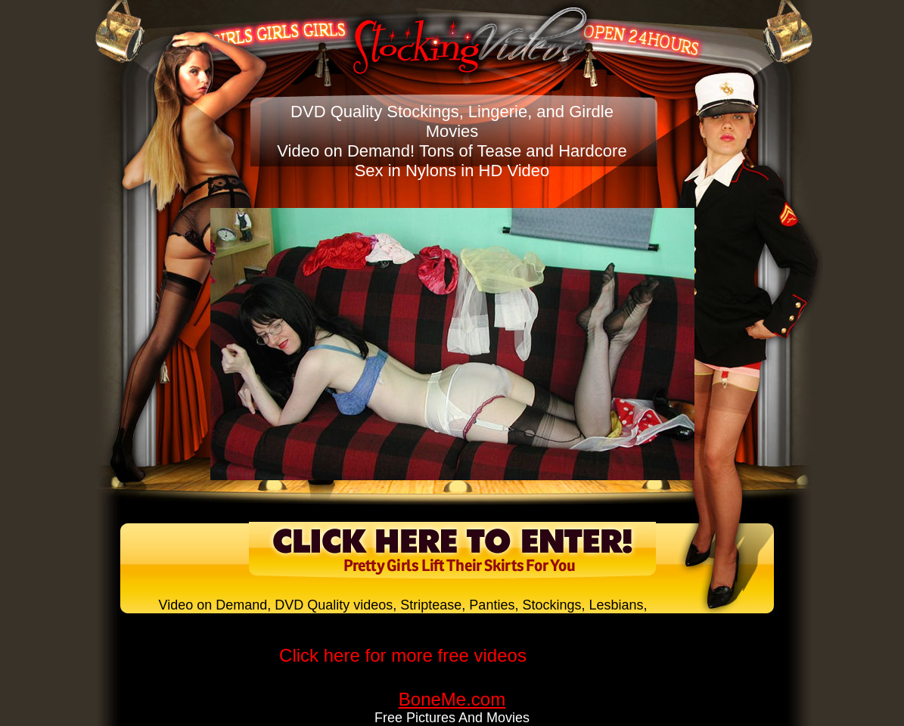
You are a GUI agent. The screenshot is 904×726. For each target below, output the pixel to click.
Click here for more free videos (403, 655)
